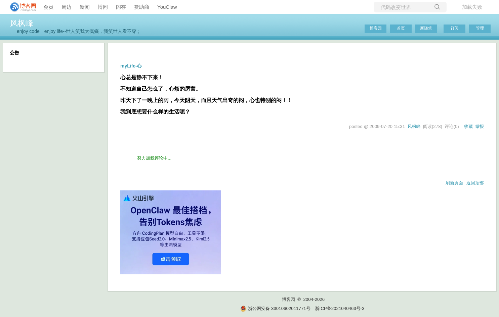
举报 (479, 126)
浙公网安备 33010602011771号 (275, 308)
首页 (401, 28)
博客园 (376, 28)
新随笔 (426, 28)
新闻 (85, 7)
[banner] (20, 7)
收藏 (468, 126)
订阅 (455, 28)
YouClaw (167, 7)
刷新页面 (454, 182)
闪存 (121, 7)
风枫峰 (21, 23)
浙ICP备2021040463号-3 (339, 308)
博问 (103, 7)
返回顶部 (475, 182)
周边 (66, 7)
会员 (48, 7)
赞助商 (141, 7)
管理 (480, 28)
